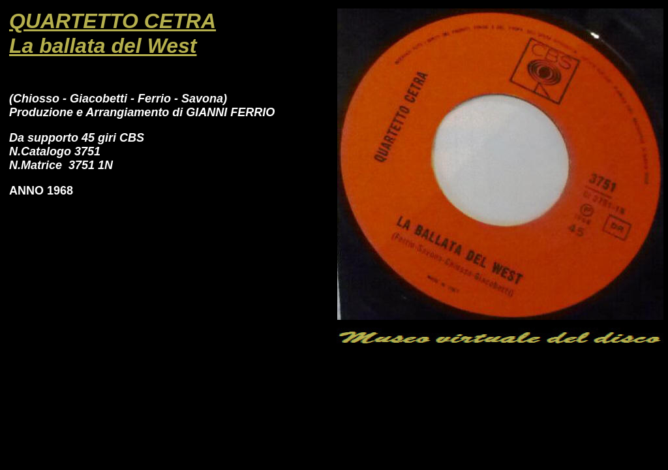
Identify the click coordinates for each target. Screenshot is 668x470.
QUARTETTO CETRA (112, 21)
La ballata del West (103, 45)
